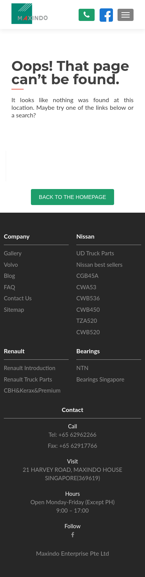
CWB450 (88, 309)
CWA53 (86, 287)
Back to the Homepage (72, 197)
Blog (9, 275)
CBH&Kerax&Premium (32, 390)
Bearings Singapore (100, 379)
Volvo (11, 264)
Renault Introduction (29, 367)
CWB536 (88, 298)
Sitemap (14, 309)
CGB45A (87, 275)
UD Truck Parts (95, 253)
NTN (82, 367)
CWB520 (88, 332)
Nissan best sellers (99, 264)
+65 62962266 (76, 434)
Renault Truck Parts (28, 379)
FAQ (9, 287)
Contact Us (18, 298)
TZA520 (86, 320)
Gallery (13, 253)
